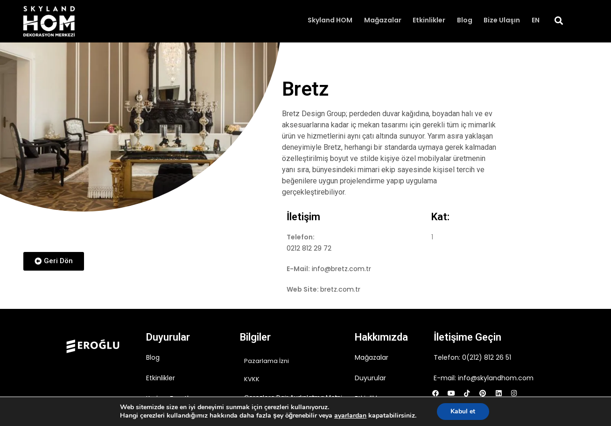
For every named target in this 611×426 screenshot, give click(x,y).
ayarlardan (350, 416)
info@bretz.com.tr (341, 268)
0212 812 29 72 (309, 248)
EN (536, 20)
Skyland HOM (331, 20)
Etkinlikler (430, 20)
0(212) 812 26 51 (486, 357)
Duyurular (370, 378)
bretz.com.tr (340, 289)
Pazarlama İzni (266, 360)
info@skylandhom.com (496, 378)
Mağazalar (383, 20)
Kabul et (462, 411)
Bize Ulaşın (502, 20)
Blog (465, 20)
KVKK (252, 379)
